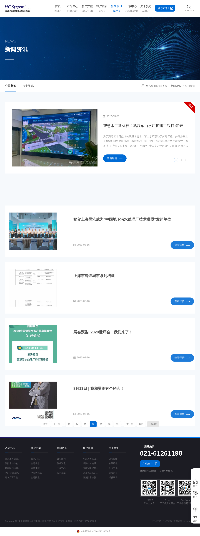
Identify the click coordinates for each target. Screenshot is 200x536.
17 (100, 424)
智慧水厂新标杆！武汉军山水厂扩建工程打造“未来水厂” (145, 126)
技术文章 (61, 472)
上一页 (74, 424)
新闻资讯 (116, 11)
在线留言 (147, 463)
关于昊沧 (146, 8)
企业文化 (113, 468)
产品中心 (72, 8)
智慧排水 (35, 468)
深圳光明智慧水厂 (91, 468)
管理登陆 (177, 521)
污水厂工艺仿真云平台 (13, 477)
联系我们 (163, 8)
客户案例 (102, 8)
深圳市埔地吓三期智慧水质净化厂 (91, 463)
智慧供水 (35, 463)
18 (105, 424)
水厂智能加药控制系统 (13, 472)
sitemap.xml (189, 521)
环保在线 (167, 521)
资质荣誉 (113, 472)
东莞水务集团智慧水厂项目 (91, 458)
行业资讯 (28, 85)
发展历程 (113, 463)
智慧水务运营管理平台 (13, 458)
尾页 (125, 424)
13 (81, 424)
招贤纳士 (113, 477)
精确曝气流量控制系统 (13, 468)
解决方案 (87, 8)
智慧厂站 (35, 458)
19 (110, 424)
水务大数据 (36, 472)
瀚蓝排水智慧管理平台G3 (91, 477)
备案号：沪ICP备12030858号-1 (80, 521)
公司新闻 (10, 85)
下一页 (118, 424)
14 (86, 424)
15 (91, 424)
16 (96, 424)
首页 (57, 8)
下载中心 (131, 8)
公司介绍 (113, 458)
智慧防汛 (35, 477)
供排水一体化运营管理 (13, 463)
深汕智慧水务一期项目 (91, 472)
